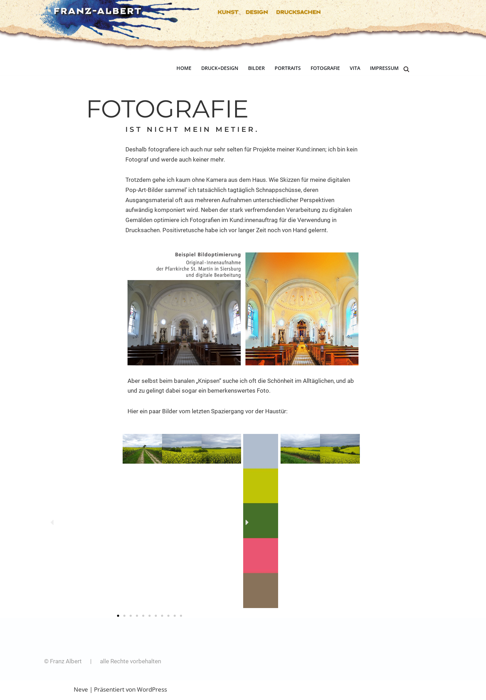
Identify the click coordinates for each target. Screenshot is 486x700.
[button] (52, 523)
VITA (355, 68)
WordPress (152, 690)
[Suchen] (406, 69)
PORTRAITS (288, 68)
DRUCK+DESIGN (219, 68)
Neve (81, 690)
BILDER (256, 68)
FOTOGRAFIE (325, 68)
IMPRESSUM (384, 68)
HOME (183, 68)
